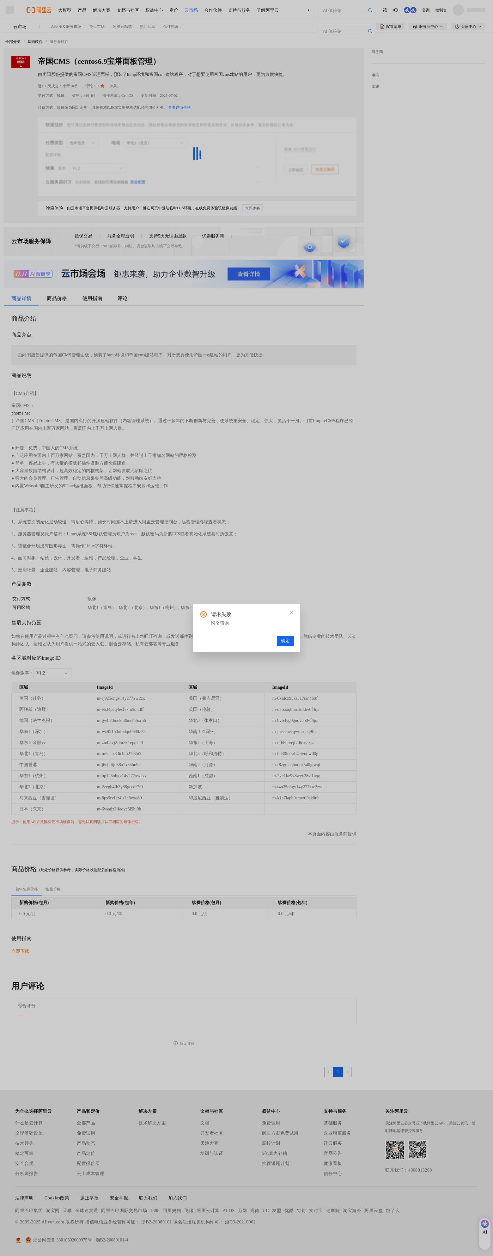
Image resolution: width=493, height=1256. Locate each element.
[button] (291, 612)
